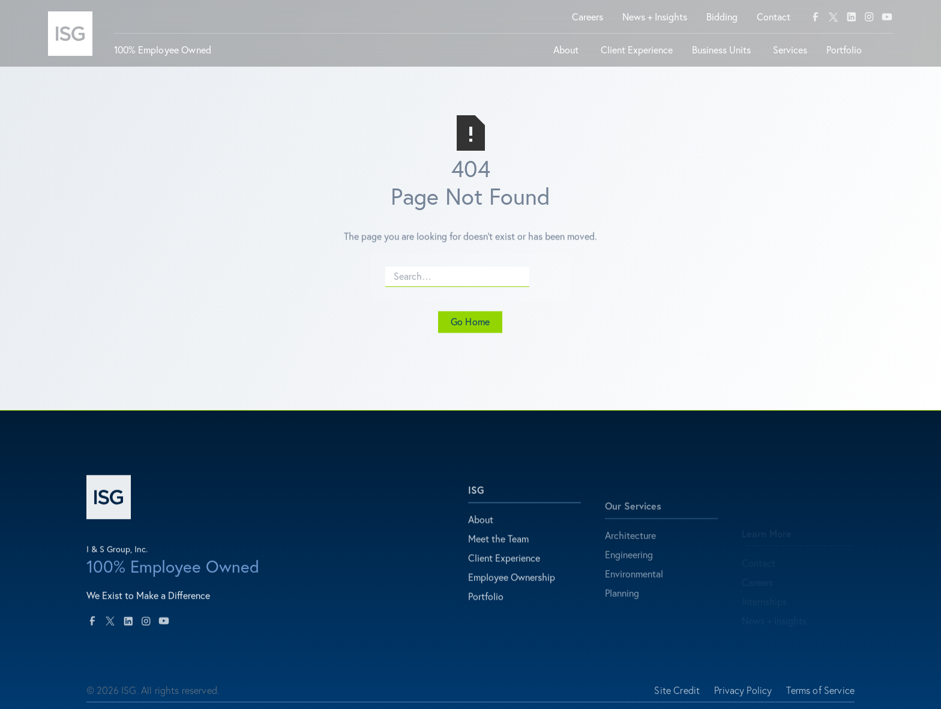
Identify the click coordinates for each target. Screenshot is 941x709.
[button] (567, 55)
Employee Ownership (511, 587)
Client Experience (504, 567)
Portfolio (486, 606)
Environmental (634, 590)
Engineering (629, 571)
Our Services (633, 522)
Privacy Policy (743, 695)
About (480, 529)
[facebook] (816, 17)
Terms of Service (820, 695)
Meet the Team (498, 548)
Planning (622, 609)
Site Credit (677, 695)
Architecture (630, 552)
